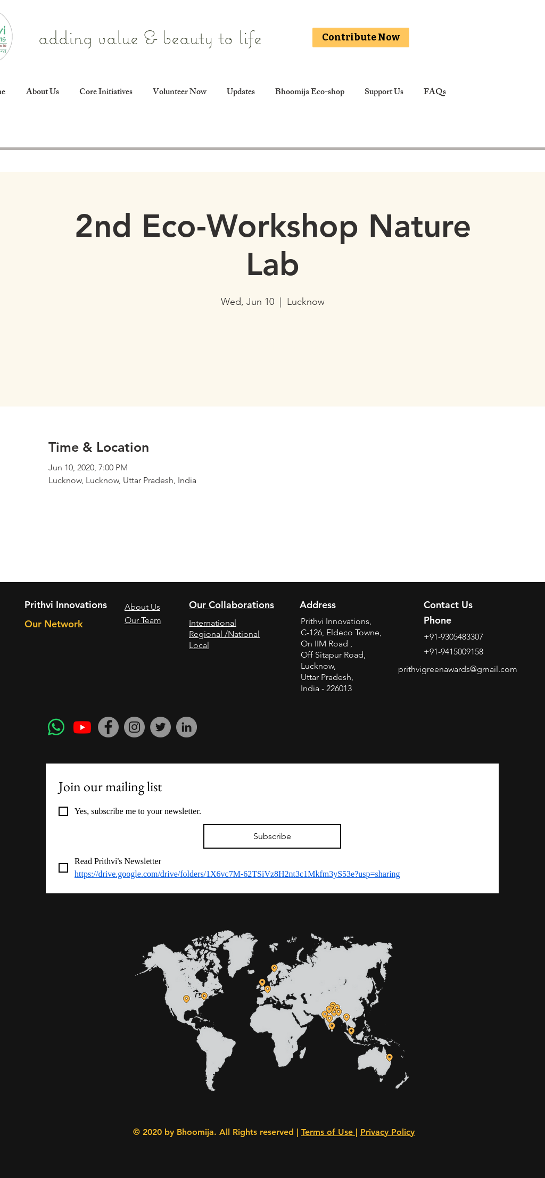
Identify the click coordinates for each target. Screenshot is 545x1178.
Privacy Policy (387, 1132)
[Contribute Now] (360, 37)
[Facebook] (108, 727)
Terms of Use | (329, 1132)
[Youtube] (82, 727)
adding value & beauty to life (152, 37)
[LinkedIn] (186, 727)
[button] (105, 93)
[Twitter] (160, 727)
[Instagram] (134, 727)
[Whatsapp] (56, 727)
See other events (273, 360)
